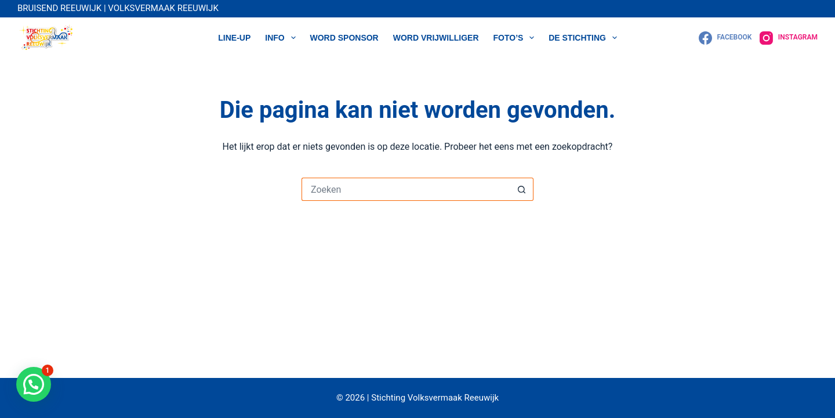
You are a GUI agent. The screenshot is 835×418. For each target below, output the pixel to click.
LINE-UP (234, 37)
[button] (33, 384)
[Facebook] (725, 38)
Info (282, 38)
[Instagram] (789, 38)
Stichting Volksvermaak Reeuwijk (434, 397)
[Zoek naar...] (406, 189)
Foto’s (516, 38)
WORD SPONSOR (344, 37)
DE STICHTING (585, 38)
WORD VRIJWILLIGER (436, 37)
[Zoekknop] (521, 189)
